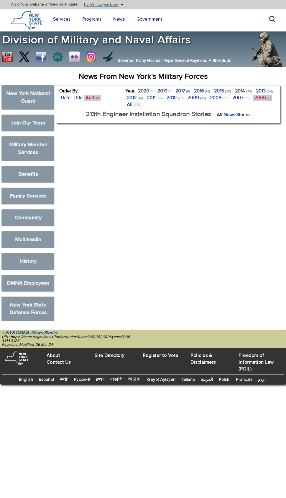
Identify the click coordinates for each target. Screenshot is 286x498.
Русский (82, 379)
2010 (175, 98)
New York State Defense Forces (28, 309)
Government (149, 19)
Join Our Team (28, 123)
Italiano (188, 379)
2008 (219, 98)
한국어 (134, 379)
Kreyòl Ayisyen (161, 379)
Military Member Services (28, 148)
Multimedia (28, 239)
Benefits (28, 174)
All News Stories (233, 115)
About (53, 355)
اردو (262, 379)
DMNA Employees (28, 283)
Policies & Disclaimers (203, 359)
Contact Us (59, 362)
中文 (64, 379)
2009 (197, 98)
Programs (91, 19)
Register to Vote (160, 355)
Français (244, 379)
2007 (241, 98)
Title (78, 98)
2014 (243, 91)
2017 (182, 91)
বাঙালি (116, 379)
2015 (222, 91)
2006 (262, 98)
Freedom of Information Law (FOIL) (256, 362)
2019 (164, 91)
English (26, 379)
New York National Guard (28, 97)
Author (93, 98)
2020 (145, 91)
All (134, 104)
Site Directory (110, 355)
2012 (135, 98)
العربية (207, 379)
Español (46, 379)
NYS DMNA (17, 333)
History (28, 261)
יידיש (100, 379)
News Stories (44, 333)
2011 (154, 98)
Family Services (28, 196)
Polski (224, 379)
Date (65, 98)
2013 (264, 91)
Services (61, 19)
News (119, 19)
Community (28, 217)
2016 (202, 91)
